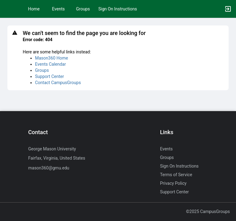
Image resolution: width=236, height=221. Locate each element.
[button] (7, 8)
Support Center (49, 76)
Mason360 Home (51, 58)
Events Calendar (50, 64)
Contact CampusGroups (58, 82)
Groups (83, 8)
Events (58, 8)
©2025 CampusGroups (208, 211)
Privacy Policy (173, 183)
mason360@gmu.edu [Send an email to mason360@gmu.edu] (48, 167)
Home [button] (34, 8)
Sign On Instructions (117, 8)
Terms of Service (176, 174)
